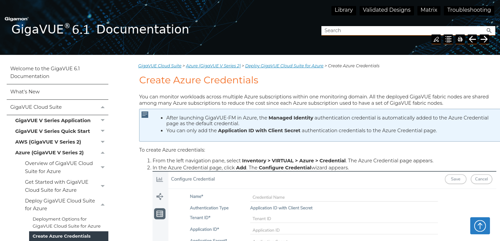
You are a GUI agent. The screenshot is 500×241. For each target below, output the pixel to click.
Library (344, 10)
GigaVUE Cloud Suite (59, 107)
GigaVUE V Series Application (61, 120)
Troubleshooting (469, 10)
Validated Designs (387, 10)
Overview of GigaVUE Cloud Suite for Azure (66, 167)
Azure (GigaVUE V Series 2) (61, 153)
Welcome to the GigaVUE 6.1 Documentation (45, 72)
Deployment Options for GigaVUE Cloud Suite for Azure (66, 222)
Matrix (429, 10)
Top (480, 225)
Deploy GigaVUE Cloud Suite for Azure (66, 204)
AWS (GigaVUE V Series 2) (61, 142)
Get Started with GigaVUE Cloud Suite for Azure (66, 186)
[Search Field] (408, 31)
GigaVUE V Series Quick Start (61, 131)
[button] (489, 31)
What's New (25, 92)
